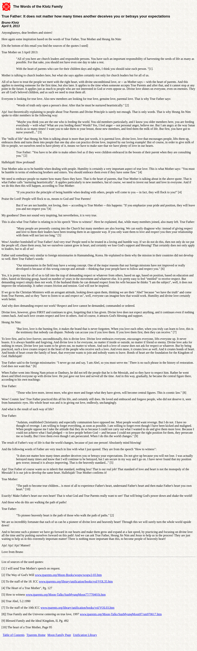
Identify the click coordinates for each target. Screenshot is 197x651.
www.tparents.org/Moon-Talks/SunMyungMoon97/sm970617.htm (121, 614)
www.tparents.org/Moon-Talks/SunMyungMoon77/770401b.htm (66, 594)
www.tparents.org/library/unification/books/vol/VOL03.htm (77, 607)
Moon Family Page (59, 635)
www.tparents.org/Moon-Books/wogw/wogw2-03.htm (68, 575)
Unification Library (85, 635)
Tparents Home (36, 635)
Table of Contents (14, 635)
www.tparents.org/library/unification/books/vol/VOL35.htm (76, 581)
